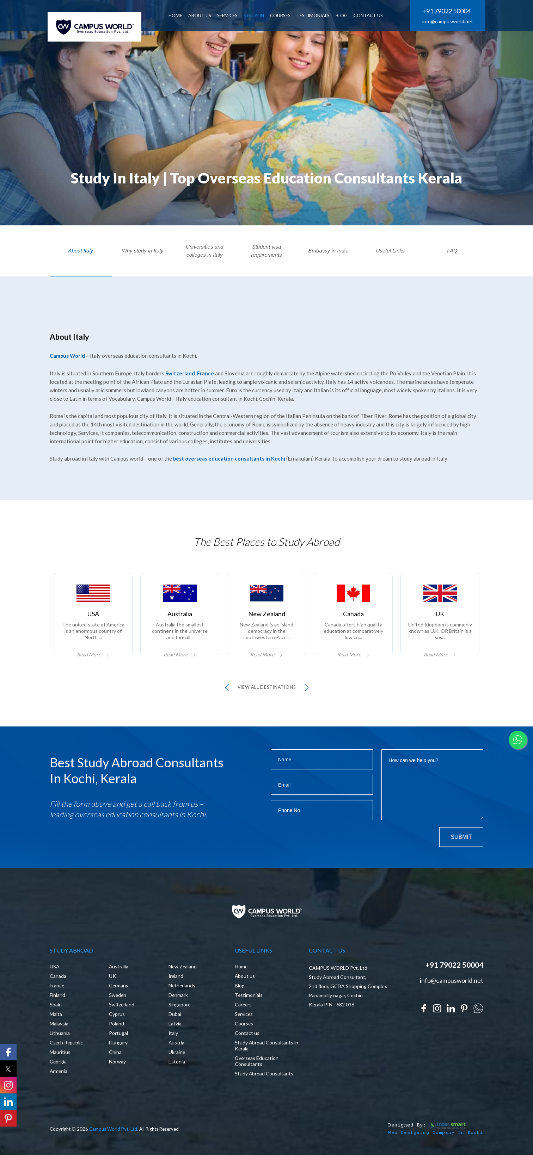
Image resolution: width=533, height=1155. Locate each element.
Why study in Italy (143, 251)
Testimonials (315, 15)
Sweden (118, 998)
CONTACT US (370, 15)
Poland (116, 1027)
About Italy (80, 251)
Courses (282, 15)
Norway (117, 1065)
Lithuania (60, 1036)
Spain (56, 1008)
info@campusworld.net (447, 22)
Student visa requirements (266, 251)
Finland (57, 998)
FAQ (452, 251)
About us (245, 979)
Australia (119, 970)
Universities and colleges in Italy (204, 251)
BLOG (344, 15)
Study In (256, 15)
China (115, 1055)
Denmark (178, 998)
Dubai (175, 1017)
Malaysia (59, 1027)
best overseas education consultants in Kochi (229, 458)
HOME (178, 15)
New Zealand (183, 970)
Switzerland (180, 373)
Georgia (58, 1065)
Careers (243, 1008)
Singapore (180, 1008)
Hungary (118, 1046)
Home (241, 970)
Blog (240, 989)
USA (55, 970)
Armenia (59, 1074)
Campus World (68, 355)
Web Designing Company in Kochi (435, 1136)
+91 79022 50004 (446, 11)
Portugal (118, 1036)
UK (112, 979)
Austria (177, 1046)
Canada (58, 979)
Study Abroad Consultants (264, 1077)
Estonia (177, 1065)
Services (244, 1017)
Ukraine (177, 1055)
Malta (56, 1017)
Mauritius (60, 1055)
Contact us (247, 1036)
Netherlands (182, 989)
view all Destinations (267, 688)
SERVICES (230, 15)
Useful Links (390, 251)
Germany (119, 989)
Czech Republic (67, 1046)
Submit (461, 838)
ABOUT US (202, 15)
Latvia (175, 1027)
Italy (173, 1036)
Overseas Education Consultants (257, 1064)
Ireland (176, 979)
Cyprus (117, 1017)
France (205, 373)
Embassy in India (328, 251)
